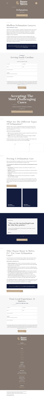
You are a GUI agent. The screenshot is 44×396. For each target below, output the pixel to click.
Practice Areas (22, 352)
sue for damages (17, 129)
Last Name (24, 307)
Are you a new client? (10, 69)
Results (22, 355)
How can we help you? (10, 76)
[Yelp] (23, 387)
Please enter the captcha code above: (12, 73)
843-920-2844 (22, 344)
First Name (8, 307)
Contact (22, 359)
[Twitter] (22, 387)
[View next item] (9, 209)
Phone (8, 310)
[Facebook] (20, 387)
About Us (22, 350)
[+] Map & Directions (22, 368)
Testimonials (22, 357)
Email (23, 310)
